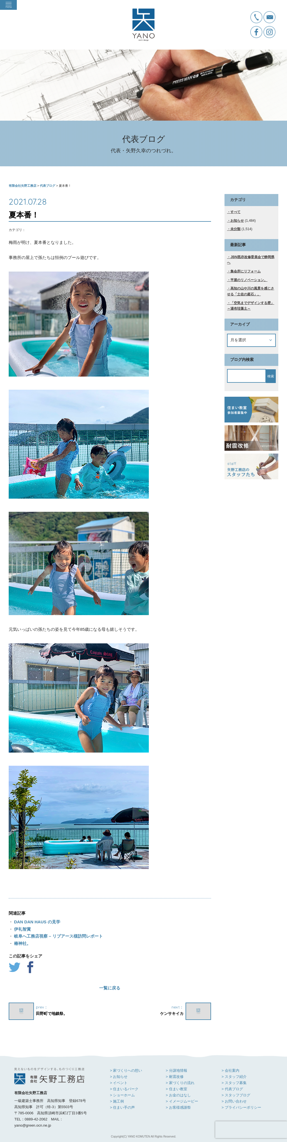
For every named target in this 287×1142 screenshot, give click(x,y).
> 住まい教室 (176, 1089)
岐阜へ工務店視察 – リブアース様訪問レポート (58, 936)
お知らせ (237, 221)
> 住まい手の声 (122, 1107)
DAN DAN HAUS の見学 (36, 921)
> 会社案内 (230, 1070)
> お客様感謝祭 (178, 1107)
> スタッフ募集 (233, 1083)
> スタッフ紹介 (233, 1077)
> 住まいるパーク (124, 1089)
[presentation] (251, 1129)
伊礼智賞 (22, 929)
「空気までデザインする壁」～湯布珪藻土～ (250, 306)
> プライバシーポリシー (241, 1107)
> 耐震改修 (174, 1077)
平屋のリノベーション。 (248, 280)
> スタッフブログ (235, 1095)
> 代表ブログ (232, 1089)
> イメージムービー (182, 1101)
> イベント (119, 1083)
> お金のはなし (178, 1095)
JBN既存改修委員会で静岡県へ (250, 260)
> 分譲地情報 (176, 1070)
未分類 (235, 229)
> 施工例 (117, 1101)
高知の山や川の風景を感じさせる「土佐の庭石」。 (250, 291)
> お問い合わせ (233, 1101)
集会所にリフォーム (245, 271)
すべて (235, 212)
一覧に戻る (109, 987)
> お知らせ (119, 1077)
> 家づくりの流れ (180, 1083)
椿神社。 (22, 943)
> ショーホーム (122, 1095)
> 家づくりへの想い (126, 1070)
